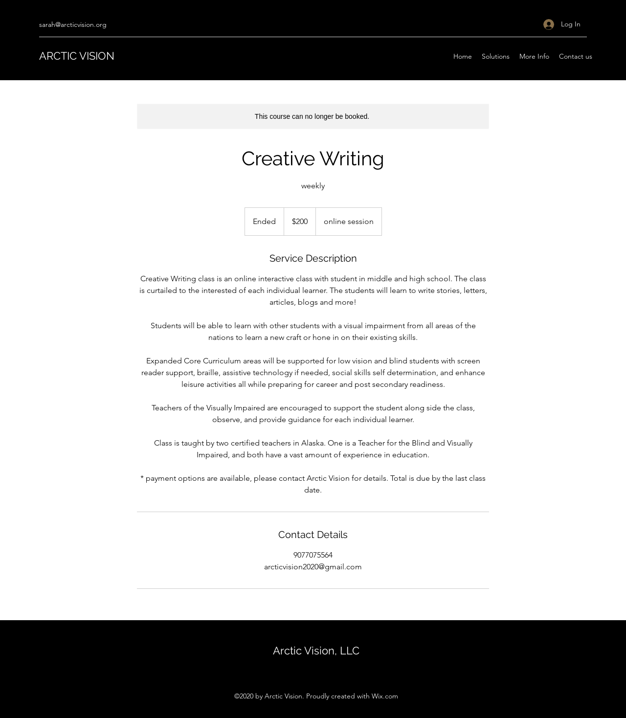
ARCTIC (59, 55)
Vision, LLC (331, 650)
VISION (96, 55)
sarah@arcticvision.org (73, 24)
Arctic (288, 650)
